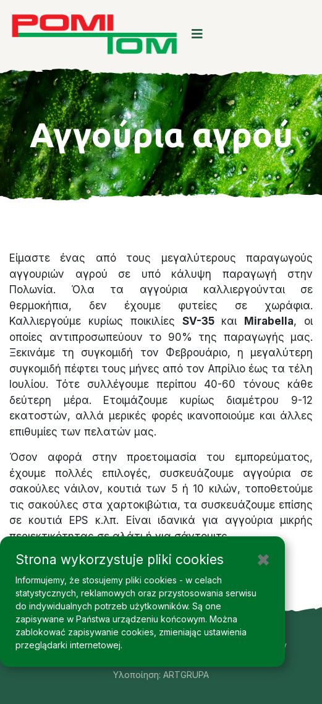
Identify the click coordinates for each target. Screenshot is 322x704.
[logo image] (94, 34)
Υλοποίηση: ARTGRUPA (161, 675)
